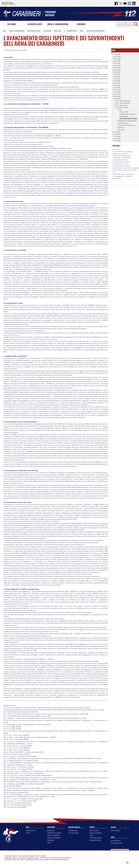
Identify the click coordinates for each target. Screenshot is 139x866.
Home (4, 31)
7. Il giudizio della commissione (121, 166)
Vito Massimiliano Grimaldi (95, 31)
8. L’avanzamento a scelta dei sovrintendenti (125, 168)
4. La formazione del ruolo (120, 160)
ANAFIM (49, 842)
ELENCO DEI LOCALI (73, 833)
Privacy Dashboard (18, 862)
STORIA (28, 833)
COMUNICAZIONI (72, 830)
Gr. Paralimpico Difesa (116, 843)
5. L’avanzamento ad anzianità (121, 162)
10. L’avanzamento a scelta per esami (123, 174)
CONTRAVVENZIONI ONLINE (54, 833)
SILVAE (91, 835)
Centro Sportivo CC (115, 840)
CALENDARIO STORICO (96, 838)
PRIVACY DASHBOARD (53, 835)
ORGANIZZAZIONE (30, 830)
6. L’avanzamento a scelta (119, 164)
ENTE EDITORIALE (94, 830)
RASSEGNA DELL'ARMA (96, 833)
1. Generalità (116, 149)
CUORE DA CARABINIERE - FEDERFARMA (54, 839)
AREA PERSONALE (115, 830)
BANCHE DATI (51, 830)
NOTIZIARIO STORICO (95, 840)
